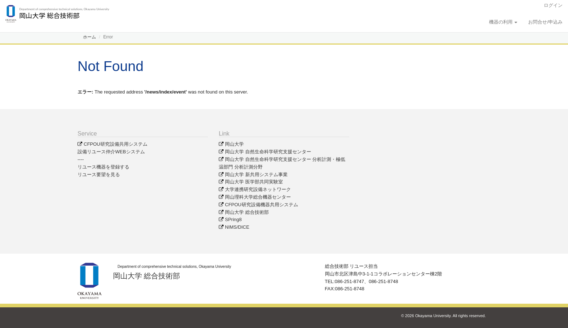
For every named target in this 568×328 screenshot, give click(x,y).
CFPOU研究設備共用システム (115, 144)
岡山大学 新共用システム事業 (256, 174)
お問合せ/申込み (545, 22)
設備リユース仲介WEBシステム (111, 151)
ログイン (553, 5)
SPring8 (233, 219)
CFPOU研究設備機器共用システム (261, 204)
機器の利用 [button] (503, 22)
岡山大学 (234, 144)
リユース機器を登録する (103, 167)
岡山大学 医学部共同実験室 (254, 181)
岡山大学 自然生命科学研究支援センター (268, 151)
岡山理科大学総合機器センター (258, 197)
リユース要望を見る (99, 174)
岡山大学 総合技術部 (247, 212)
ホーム (89, 37)
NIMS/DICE (237, 227)
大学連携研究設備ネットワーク (258, 189)
